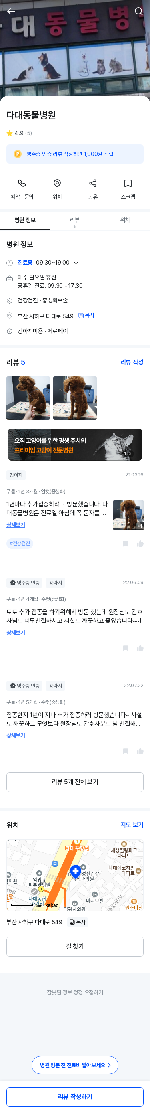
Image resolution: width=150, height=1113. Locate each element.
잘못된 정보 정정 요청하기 (75, 992)
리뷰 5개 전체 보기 (75, 782)
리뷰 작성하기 (75, 1097)
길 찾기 (75, 946)
